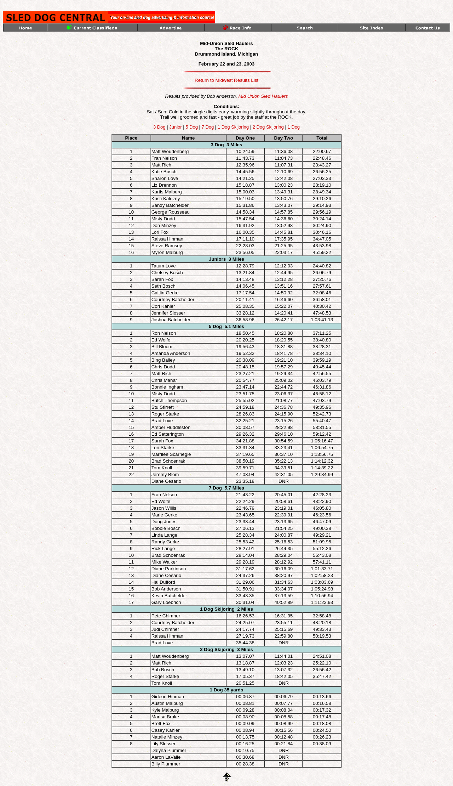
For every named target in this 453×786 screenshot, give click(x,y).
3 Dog (159, 127)
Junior (175, 127)
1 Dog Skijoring (234, 127)
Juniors (217, 259)
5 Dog (191, 127)
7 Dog (208, 127)
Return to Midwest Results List (226, 80)
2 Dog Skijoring (268, 127)
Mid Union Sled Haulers (263, 96)
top (5, 5)
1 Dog (293, 127)
